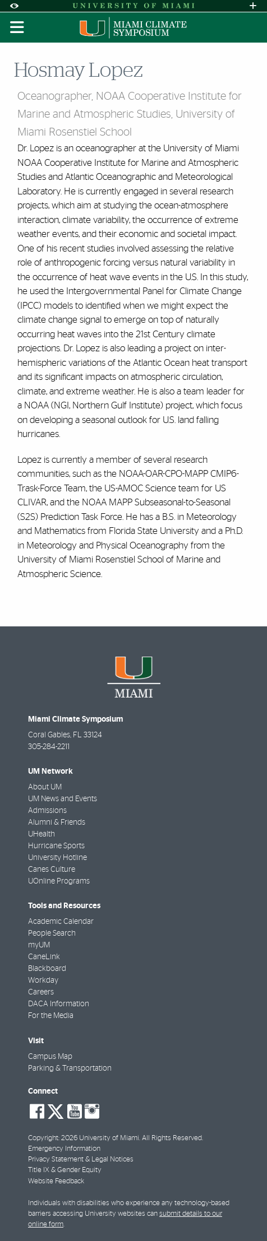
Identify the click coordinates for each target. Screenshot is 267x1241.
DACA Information (58, 1004)
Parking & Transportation (70, 1068)
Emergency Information (64, 1148)
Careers (41, 992)
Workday (43, 980)
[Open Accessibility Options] (14, 6)
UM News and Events (62, 799)
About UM (45, 787)
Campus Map (50, 1057)
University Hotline (57, 858)
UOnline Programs (59, 881)
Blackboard (47, 969)
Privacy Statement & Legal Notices (81, 1159)
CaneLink (44, 957)
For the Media (50, 1016)
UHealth (41, 834)
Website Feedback (56, 1181)
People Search (52, 933)
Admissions (47, 811)
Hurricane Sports (56, 846)
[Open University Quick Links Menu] (253, 6)
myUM (39, 945)
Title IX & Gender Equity (65, 1170)
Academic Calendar (61, 922)
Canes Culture (51, 869)
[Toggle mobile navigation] (17, 27)
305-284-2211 (49, 747)
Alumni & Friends (56, 822)
